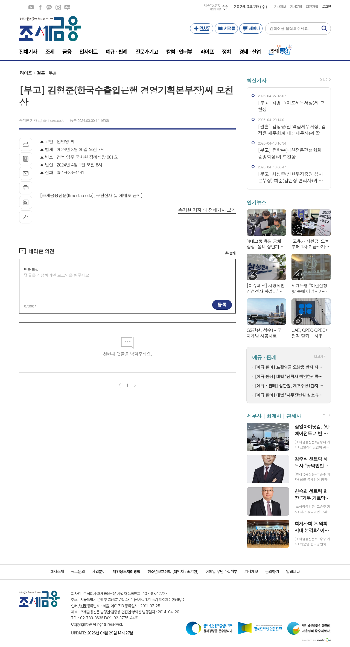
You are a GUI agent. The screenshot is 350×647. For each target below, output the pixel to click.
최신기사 (256, 80)
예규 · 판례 (264, 357)
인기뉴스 (256, 202)
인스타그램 (58, 7)
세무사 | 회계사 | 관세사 (274, 415)
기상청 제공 (215, 9)
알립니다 (293, 571)
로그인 (326, 7)
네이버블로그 (67, 7)
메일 (25, 173)
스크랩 (25, 202)
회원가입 (312, 7)
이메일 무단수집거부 (221, 571)
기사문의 (296, 7)
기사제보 (280, 7)
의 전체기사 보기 (207, 210)
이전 (120, 385)
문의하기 (272, 571)
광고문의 (78, 571)
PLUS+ (201, 28)
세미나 (250, 28)
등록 (222, 304)
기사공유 (25, 144)
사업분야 (99, 571)
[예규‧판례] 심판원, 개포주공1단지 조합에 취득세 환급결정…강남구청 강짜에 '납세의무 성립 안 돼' (290, 386)
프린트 (25, 187)
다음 (135, 385)
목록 (25, 158)
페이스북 (40, 7)
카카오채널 (49, 7)
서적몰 (226, 28)
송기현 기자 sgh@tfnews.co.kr (41, 120)
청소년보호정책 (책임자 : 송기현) (172, 571)
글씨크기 (25, 216)
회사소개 (57, 571)
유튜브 (31, 7)
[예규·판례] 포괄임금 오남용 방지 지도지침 (290, 367)
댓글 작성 (31, 269)
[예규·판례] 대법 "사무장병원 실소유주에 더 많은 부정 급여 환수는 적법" (290, 395)
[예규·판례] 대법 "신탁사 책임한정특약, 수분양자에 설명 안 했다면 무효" (290, 376)
